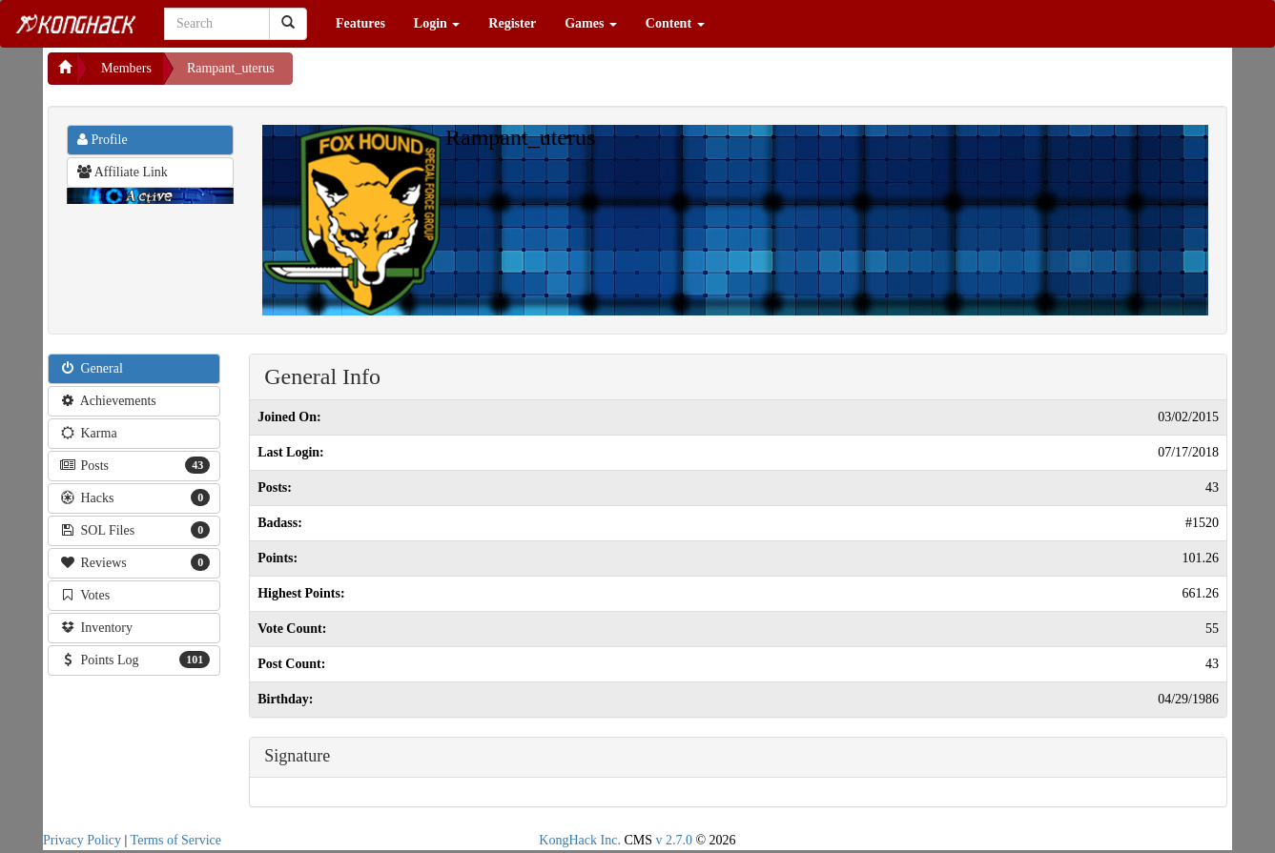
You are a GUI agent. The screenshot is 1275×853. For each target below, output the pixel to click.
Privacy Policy (82, 840)
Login (437, 23)
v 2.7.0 (673, 840)
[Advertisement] (445, 76)
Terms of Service (176, 840)
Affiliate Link (122, 172)
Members (126, 68)
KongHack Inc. (580, 840)
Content (675, 23)
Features (360, 23)
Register (512, 23)
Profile (102, 139)
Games (591, 23)
